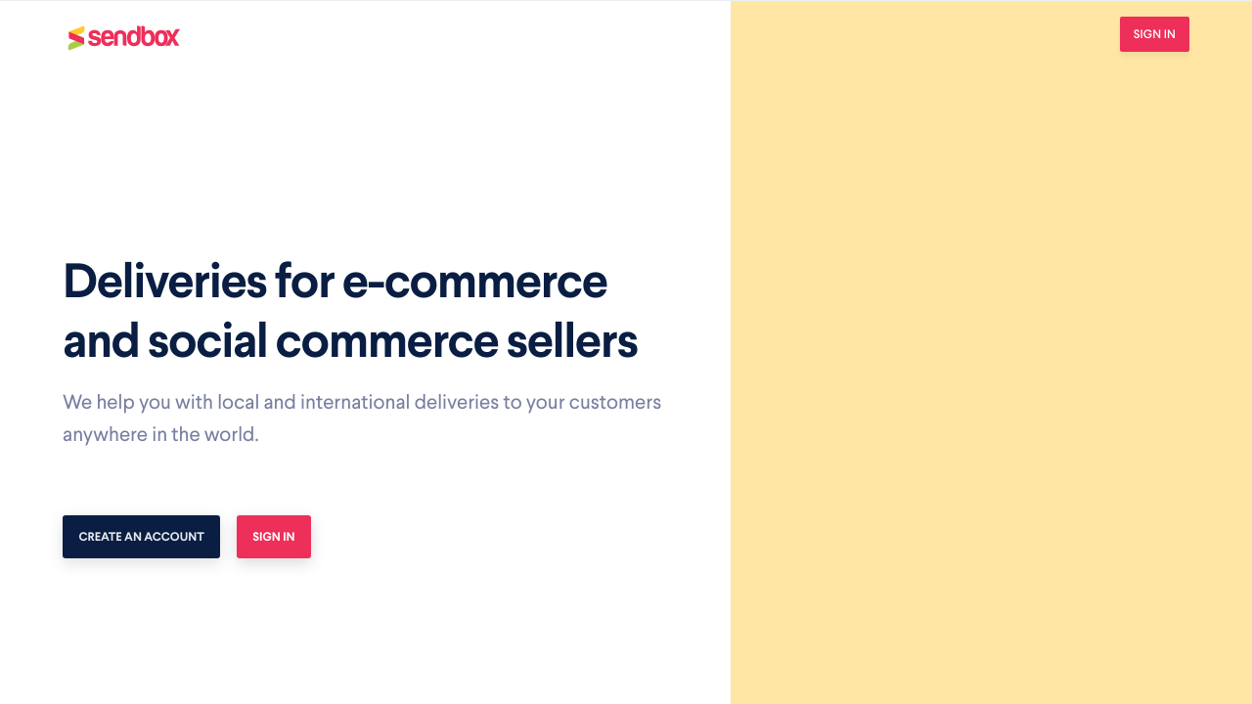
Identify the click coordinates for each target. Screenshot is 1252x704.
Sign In (1155, 33)
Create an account (141, 536)
